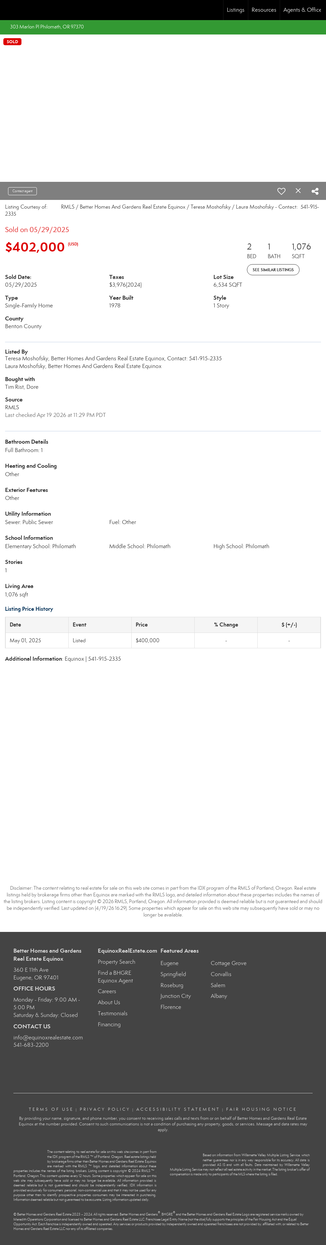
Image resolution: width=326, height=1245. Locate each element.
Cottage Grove (229, 963)
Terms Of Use (51, 1109)
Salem (218, 985)
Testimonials (113, 1013)
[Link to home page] (8, 10)
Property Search (116, 961)
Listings (236, 9)
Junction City (175, 996)
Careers (107, 991)
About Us (109, 1002)
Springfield (173, 974)
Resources (264, 9)
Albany (219, 996)
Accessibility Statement (178, 1109)
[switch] (281, 191)
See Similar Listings (273, 269)
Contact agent (22, 191)
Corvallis (221, 974)
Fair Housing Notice (261, 1109)
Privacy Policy (105, 1109)
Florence (170, 1007)
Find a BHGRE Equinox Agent (115, 976)
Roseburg (171, 985)
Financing (109, 1024)
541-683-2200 (31, 1044)
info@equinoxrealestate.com (48, 1037)
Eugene (169, 963)
